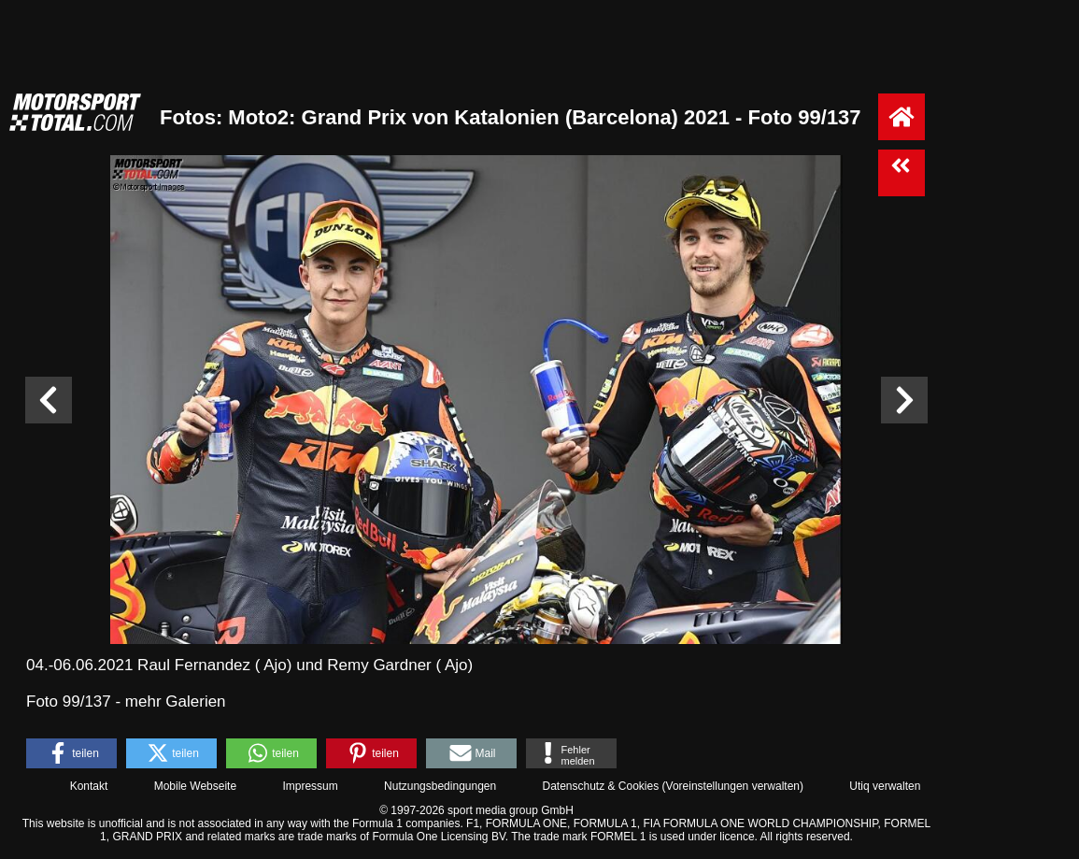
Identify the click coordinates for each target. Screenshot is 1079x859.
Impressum (309, 786)
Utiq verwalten (884, 786)
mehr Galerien (175, 701)
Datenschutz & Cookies (600, 786)
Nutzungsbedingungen (440, 786)
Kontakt (89, 786)
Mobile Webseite (195, 786)
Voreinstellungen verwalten (733, 786)
